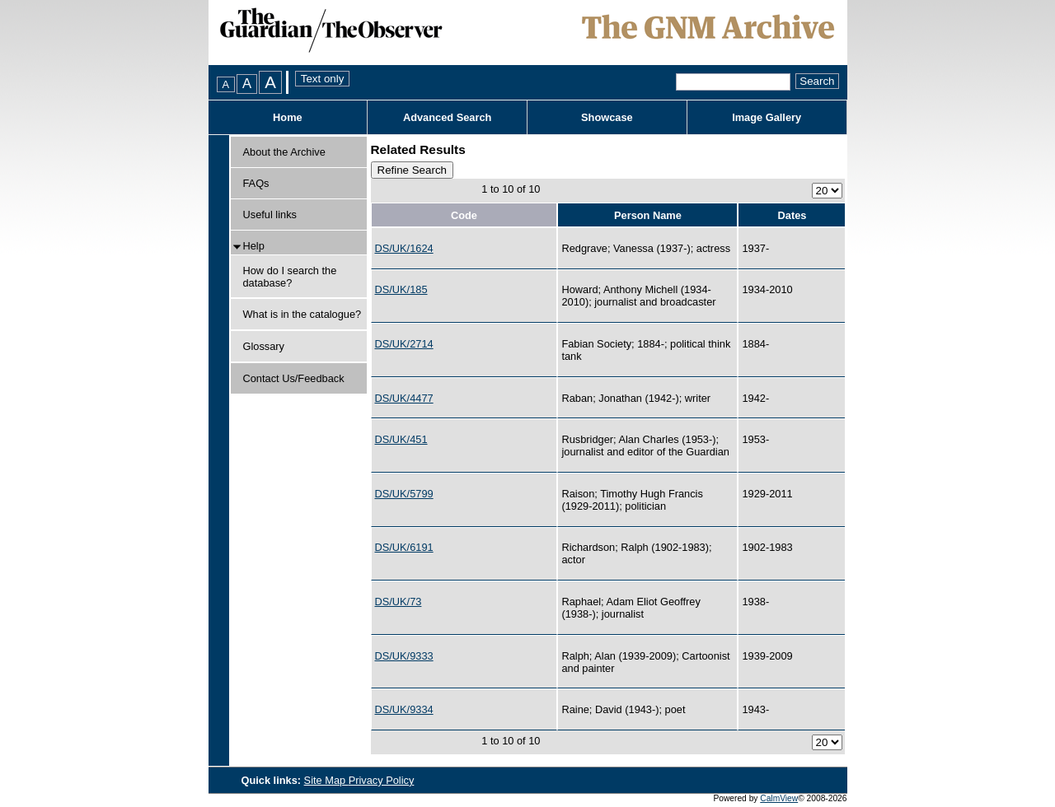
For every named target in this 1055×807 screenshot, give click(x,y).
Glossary (264, 346)
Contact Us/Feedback (294, 378)
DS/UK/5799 (404, 493)
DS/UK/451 (401, 439)
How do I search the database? (290, 276)
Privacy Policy (382, 780)
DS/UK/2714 (404, 344)
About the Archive (284, 152)
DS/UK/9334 (404, 709)
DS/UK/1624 (404, 248)
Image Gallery (766, 117)
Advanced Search (447, 117)
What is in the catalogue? (302, 314)
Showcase (607, 117)
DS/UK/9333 (404, 656)
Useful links (270, 214)
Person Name (648, 215)
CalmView (779, 798)
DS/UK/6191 (404, 547)
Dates (792, 215)
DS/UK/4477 (404, 398)
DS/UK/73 (398, 601)
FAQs (256, 183)
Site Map (326, 780)
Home (287, 117)
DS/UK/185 (401, 289)
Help (254, 246)
